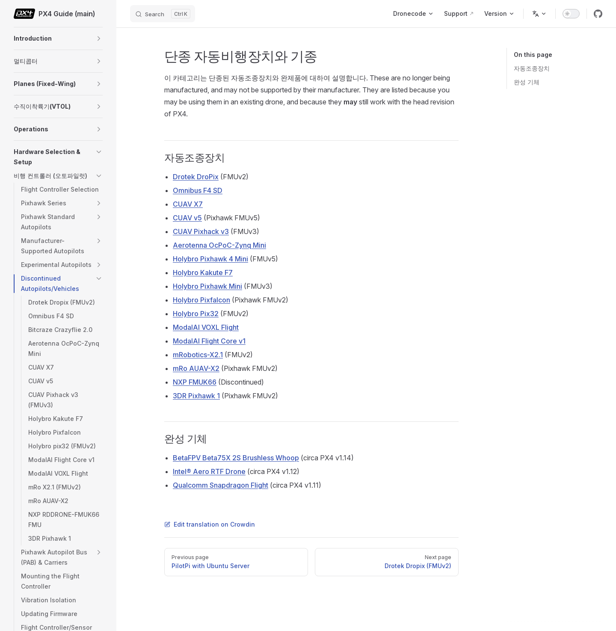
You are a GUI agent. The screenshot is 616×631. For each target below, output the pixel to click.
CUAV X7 (188, 204)
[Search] (162, 13)
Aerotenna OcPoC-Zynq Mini (219, 245)
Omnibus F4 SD (197, 190)
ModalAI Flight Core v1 (209, 341)
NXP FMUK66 (194, 382)
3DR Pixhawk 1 (196, 395)
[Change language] (539, 13)
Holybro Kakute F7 (203, 272)
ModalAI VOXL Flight (206, 327)
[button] (99, 38)
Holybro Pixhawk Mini (207, 286)
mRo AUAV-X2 (196, 368)
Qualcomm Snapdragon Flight (220, 485)
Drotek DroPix (196, 176)
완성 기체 (526, 82)
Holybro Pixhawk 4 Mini (210, 259)
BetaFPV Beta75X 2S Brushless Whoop (236, 457)
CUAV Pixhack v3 (201, 231)
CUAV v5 (187, 217)
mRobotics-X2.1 (198, 354)
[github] (598, 13)
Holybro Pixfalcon (201, 300)
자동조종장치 (532, 68)
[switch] (571, 13)
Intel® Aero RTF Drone (209, 471)
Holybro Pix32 (196, 313)
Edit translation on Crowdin (209, 524)
